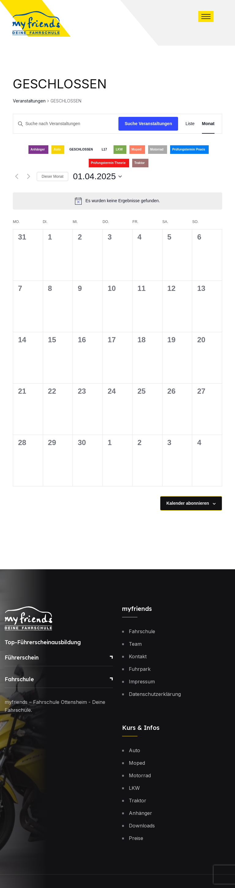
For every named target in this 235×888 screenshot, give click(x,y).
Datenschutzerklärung (155, 694)
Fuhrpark (140, 669)
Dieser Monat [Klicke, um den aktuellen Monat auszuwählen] (52, 176)
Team (135, 644)
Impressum (142, 681)
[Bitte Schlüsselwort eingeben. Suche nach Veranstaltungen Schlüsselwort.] (65, 123)
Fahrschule (19, 679)
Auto (57, 149)
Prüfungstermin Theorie (108, 163)
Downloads (142, 826)
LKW (119, 149)
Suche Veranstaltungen (148, 123)
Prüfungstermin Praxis (188, 149)
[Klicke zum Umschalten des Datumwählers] (97, 176)
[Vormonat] (16, 176)
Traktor (139, 163)
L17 (104, 149)
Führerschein (22, 657)
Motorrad (156, 149)
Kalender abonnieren (187, 503)
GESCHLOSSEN (81, 149)
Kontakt (138, 656)
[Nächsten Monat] (28, 176)
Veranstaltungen (29, 100)
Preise (136, 838)
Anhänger (38, 149)
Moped (136, 149)
